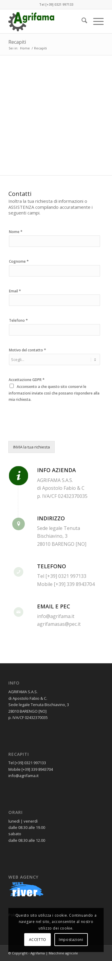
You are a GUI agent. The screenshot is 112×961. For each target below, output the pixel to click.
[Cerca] (81, 21)
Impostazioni (71, 939)
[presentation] (53, 431)
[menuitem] (81, 21)
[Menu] (95, 21)
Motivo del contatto (27, 350)
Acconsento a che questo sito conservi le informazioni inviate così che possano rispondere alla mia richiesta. (54, 393)
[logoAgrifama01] (46, 21)
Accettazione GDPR (27, 379)
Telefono (18, 320)
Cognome (19, 261)
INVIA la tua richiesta (31, 447)
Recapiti (17, 42)
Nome (15, 231)
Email (15, 291)
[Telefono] (54, 330)
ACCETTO (37, 939)
